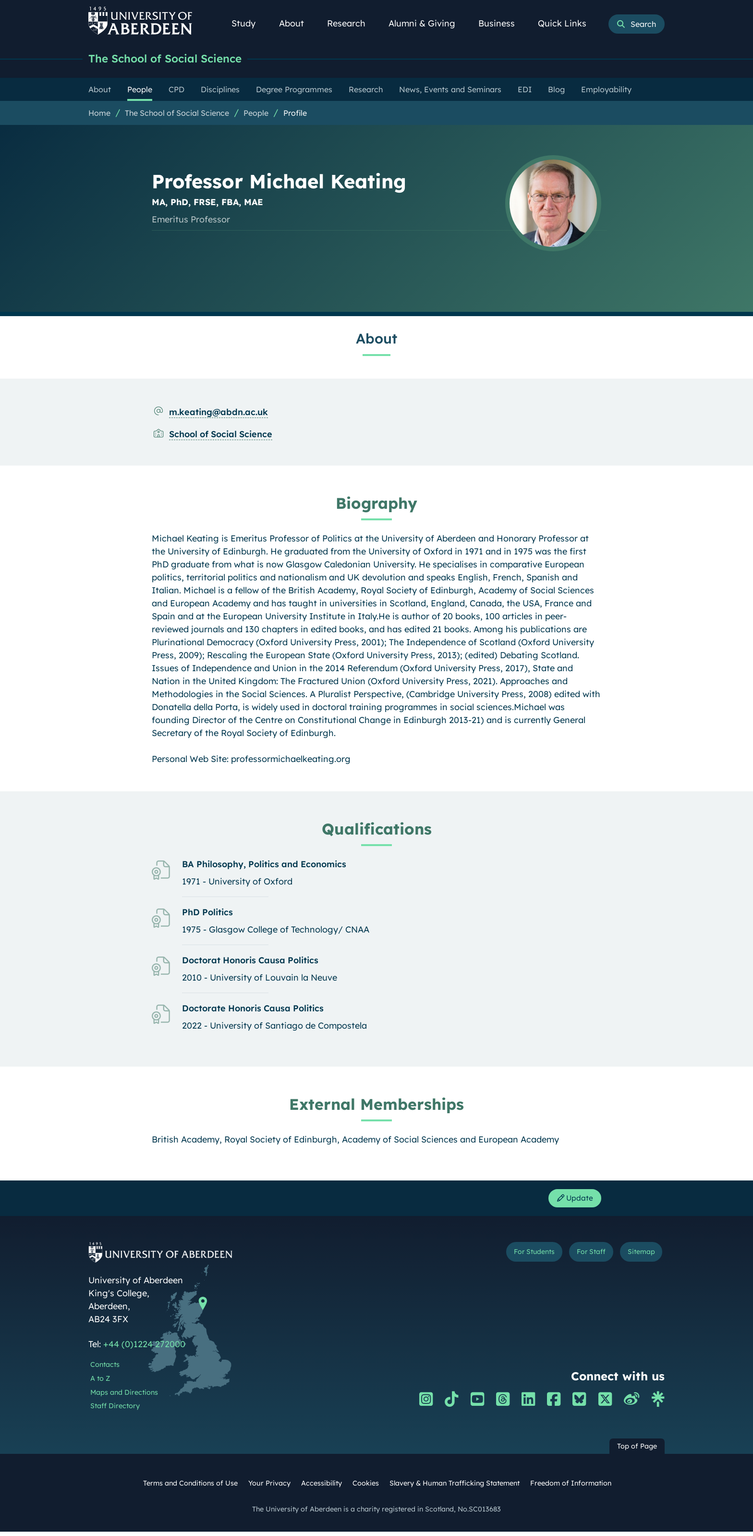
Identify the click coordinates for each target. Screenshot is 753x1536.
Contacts (105, 1368)
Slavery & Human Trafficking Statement (454, 1487)
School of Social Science (220, 435)
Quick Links (567, 23)
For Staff (574, 1258)
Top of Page (637, 1450)
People (255, 114)
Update (571, 1200)
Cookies (365, 1487)
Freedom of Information (570, 1487)
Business (501, 23)
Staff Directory (115, 1410)
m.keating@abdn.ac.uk (218, 412)
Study (248, 23)
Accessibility (321, 1487)
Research (351, 23)
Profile (295, 114)
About (297, 23)
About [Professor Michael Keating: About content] (376, 339)
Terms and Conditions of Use (190, 1487)
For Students (503, 1258)
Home (99, 114)
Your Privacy (269, 1487)
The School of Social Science (175, 58)
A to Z (100, 1382)
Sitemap (636, 1258)
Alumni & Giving (427, 23)
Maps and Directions (124, 1396)
